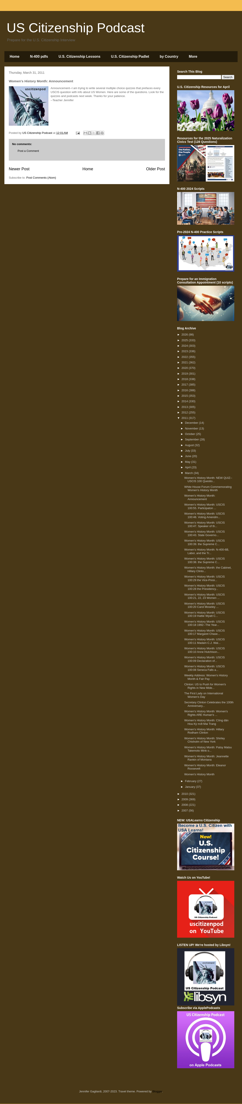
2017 (185, 384)
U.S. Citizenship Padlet (130, 56)
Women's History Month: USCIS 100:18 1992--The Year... (204, 623)
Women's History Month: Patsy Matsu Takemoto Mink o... (208, 749)
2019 (185, 373)
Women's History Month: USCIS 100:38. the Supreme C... (204, 560)
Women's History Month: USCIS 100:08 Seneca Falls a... (204, 668)
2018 (185, 379)
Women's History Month (199, 774)
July (188, 450)
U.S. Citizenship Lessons (79, 56)
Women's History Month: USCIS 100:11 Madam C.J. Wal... (204, 641)
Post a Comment (28, 151)
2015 (185, 395)
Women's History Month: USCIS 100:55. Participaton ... (204, 506)
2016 (185, 390)
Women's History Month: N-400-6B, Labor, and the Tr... (206, 551)
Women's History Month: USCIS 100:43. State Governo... (204, 533)
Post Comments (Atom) (41, 177)
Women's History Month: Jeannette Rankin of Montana (206, 758)
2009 (185, 799)
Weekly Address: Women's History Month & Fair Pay (206, 677)
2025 (185, 340)
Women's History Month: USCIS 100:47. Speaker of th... (204, 524)
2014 (185, 401)
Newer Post (19, 169)
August (190, 445)
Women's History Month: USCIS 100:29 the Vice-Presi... (204, 578)
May (188, 461)
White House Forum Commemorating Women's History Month (207, 488)
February (191, 781)
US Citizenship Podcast (76, 27)
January (190, 786)
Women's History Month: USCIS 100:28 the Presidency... (204, 587)
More (193, 56)
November (192, 428)
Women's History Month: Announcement (199, 497)
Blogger (157, 1091)
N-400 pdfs (39, 56)
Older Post (155, 169)
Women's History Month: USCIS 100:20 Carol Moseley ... (204, 605)
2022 (185, 357)
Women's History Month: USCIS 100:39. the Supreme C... (204, 542)
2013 (185, 407)
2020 (185, 368)
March (189, 473)
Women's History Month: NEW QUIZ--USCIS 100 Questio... (208, 479)
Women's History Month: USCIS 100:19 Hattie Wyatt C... (204, 614)
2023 (185, 351)
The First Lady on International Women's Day (203, 695)
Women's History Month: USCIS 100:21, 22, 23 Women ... (204, 596)
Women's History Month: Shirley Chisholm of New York (204, 740)
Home (14, 56)
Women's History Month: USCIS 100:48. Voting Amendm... (204, 515)
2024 (185, 345)
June (188, 456)
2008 (185, 804)
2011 (185, 418)
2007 (185, 810)
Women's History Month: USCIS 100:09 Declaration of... (204, 659)
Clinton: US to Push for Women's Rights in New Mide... (205, 686)
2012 (185, 412)
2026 (185, 334)
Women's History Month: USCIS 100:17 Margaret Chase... (204, 632)
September (192, 439)
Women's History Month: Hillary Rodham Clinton (204, 731)
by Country (169, 56)
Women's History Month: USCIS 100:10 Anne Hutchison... (204, 650)
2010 (185, 793)
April (188, 467)
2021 (185, 362)
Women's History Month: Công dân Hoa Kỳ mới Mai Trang (206, 722)
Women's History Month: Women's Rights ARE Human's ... (206, 713)
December (192, 422)
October (190, 434)
